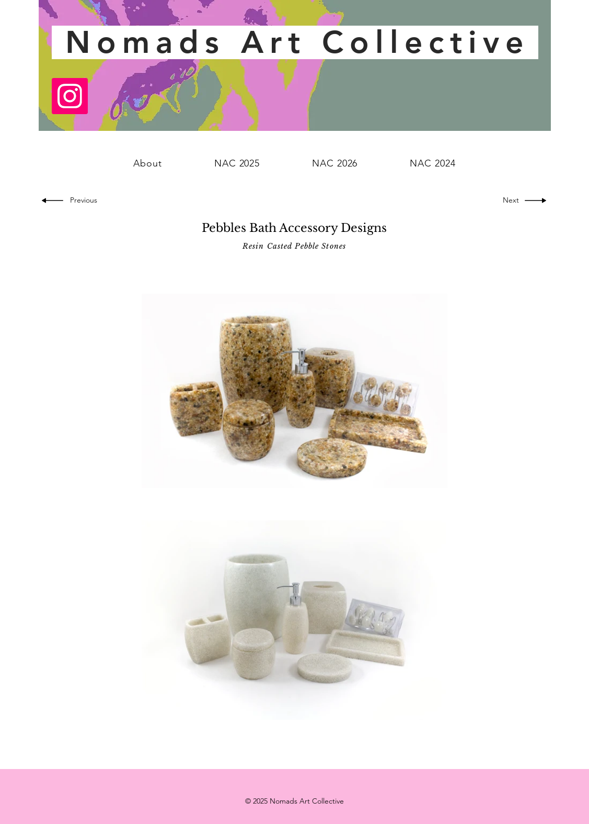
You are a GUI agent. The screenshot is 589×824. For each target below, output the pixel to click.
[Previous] (85, 200)
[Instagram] (70, 96)
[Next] (509, 200)
